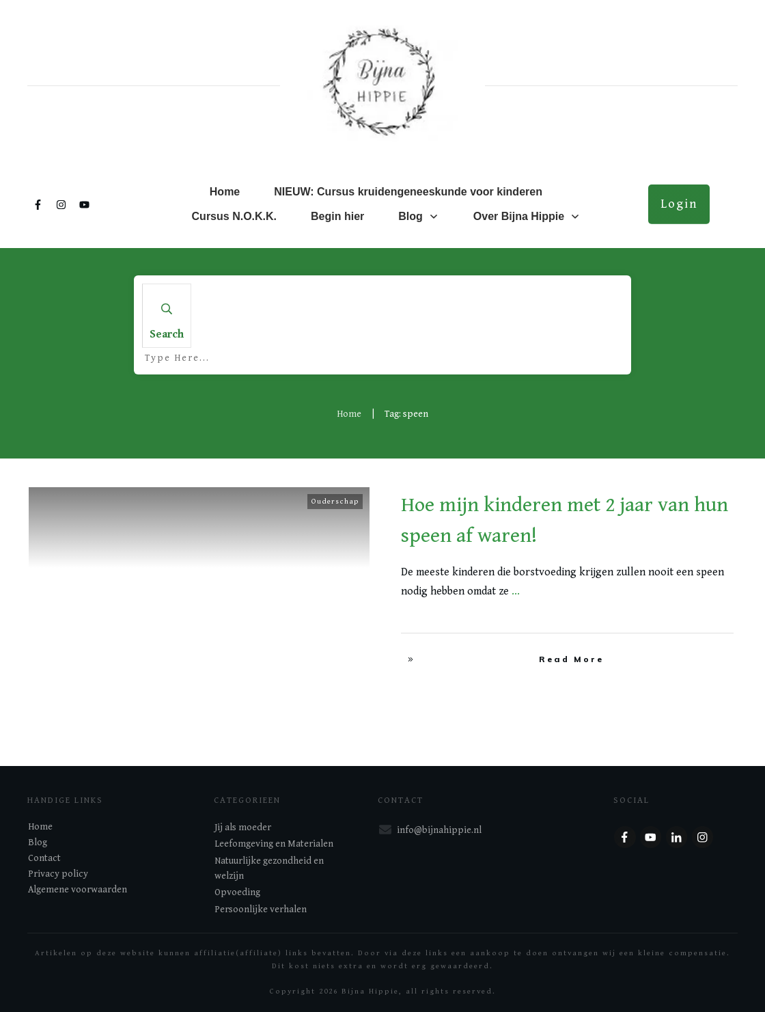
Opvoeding (237, 892)
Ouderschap (335, 501)
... (516, 591)
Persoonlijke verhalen (260, 909)
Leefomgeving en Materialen (273, 843)
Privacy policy (58, 874)
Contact (44, 858)
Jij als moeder (242, 827)
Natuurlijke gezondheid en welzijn (269, 868)
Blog (37, 842)
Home (40, 826)
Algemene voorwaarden (77, 889)
